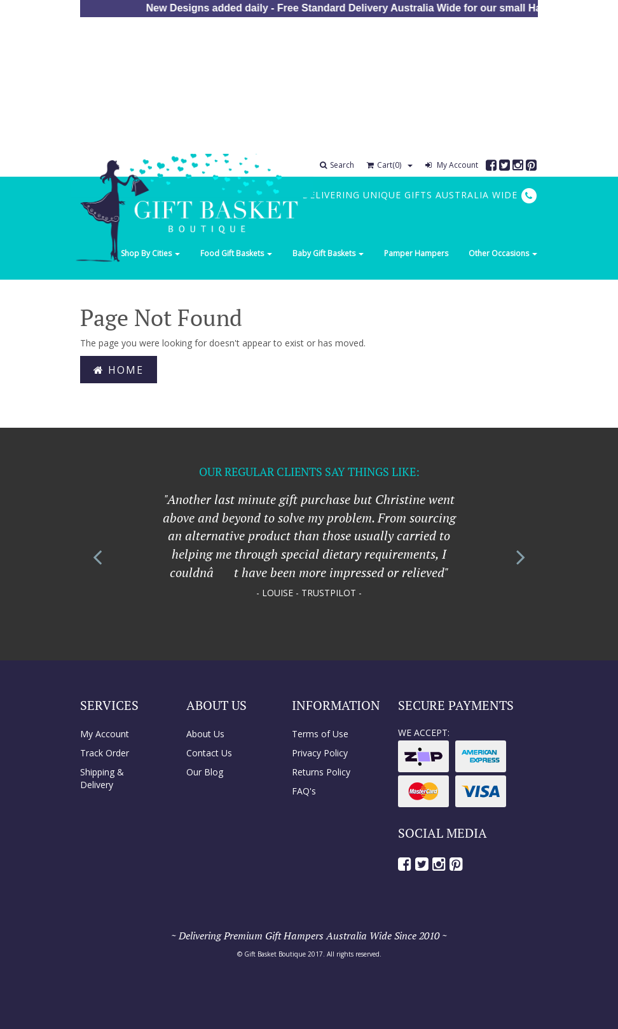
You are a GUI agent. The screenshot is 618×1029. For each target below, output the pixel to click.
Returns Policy (321, 772)
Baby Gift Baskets (328, 253)
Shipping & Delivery (102, 778)
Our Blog (204, 772)
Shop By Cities (150, 253)
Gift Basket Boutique (275, 954)
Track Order (104, 753)
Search (337, 165)
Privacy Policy (320, 753)
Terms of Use (320, 734)
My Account (451, 165)
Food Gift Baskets (236, 253)
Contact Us (209, 753)
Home (118, 370)
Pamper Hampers (416, 253)
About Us (205, 734)
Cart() (384, 165)
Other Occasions (503, 253)
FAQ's (304, 791)
